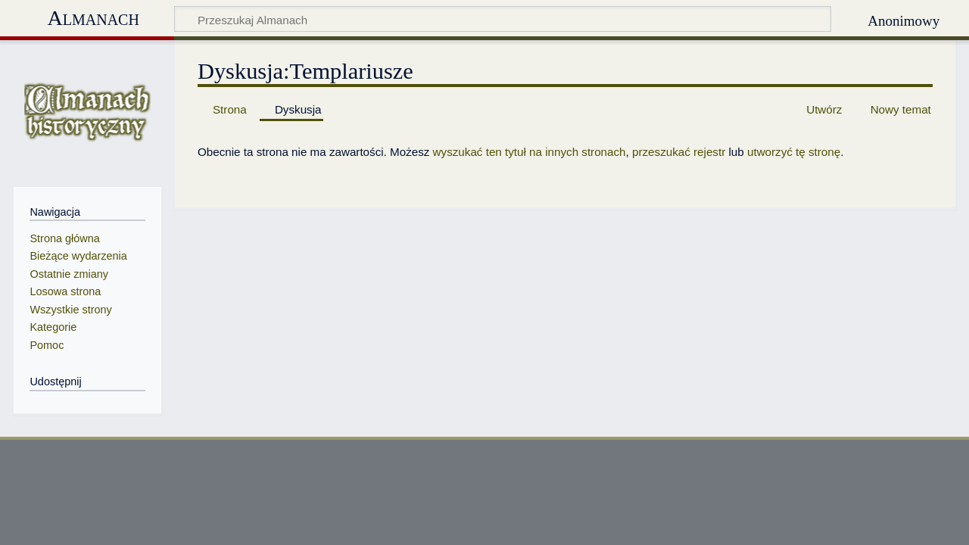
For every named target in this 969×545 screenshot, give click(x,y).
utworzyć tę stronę (793, 151)
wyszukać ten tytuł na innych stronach (529, 151)
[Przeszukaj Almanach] (503, 19)
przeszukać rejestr (678, 151)
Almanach (93, 18)
